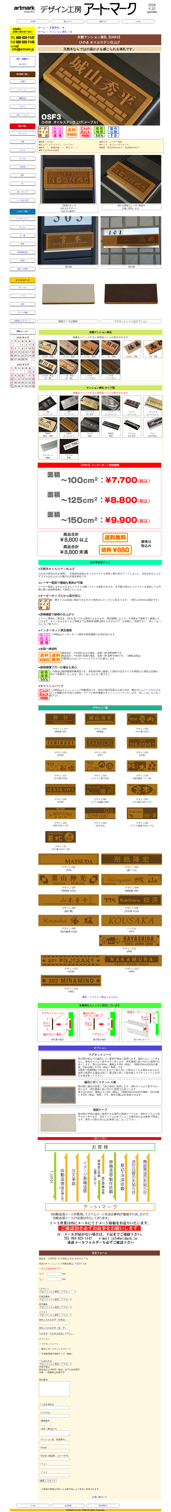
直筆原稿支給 (22, 252)
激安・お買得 (22, 269)
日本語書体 (44, 1296)
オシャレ (22, 227)
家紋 (22, 244)
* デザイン (44, 1289)
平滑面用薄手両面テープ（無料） (56, 1354)
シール (22, 296)
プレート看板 (22, 312)
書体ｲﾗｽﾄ (103, 21)
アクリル (22, 158)
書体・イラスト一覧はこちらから (100, 997)
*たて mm (52, 1274)
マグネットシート (48, 1344)
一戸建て (22, 81)
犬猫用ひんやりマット (22, 321)
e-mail (138, 21)
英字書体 (44, 1304)
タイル (22, 150)
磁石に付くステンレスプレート (55, 1349)
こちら (92, 674)
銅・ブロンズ (22, 192)
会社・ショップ (22, 115)
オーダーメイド (22, 219)
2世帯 (22, 261)
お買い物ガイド (99, 1497)
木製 (22, 142)
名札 (22, 304)
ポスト (22, 106)
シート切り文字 (22, 200)
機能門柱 (22, 98)
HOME (33, 21)
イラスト (43, 1312)
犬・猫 (22, 235)
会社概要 (68, 1506)
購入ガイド (68, 21)
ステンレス (22, 133)
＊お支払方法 (45, 1361)
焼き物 (22, 167)
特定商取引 (103, 1506)
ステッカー (22, 287)
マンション (22, 90)
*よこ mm (52, 1279)
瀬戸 (22, 175)
